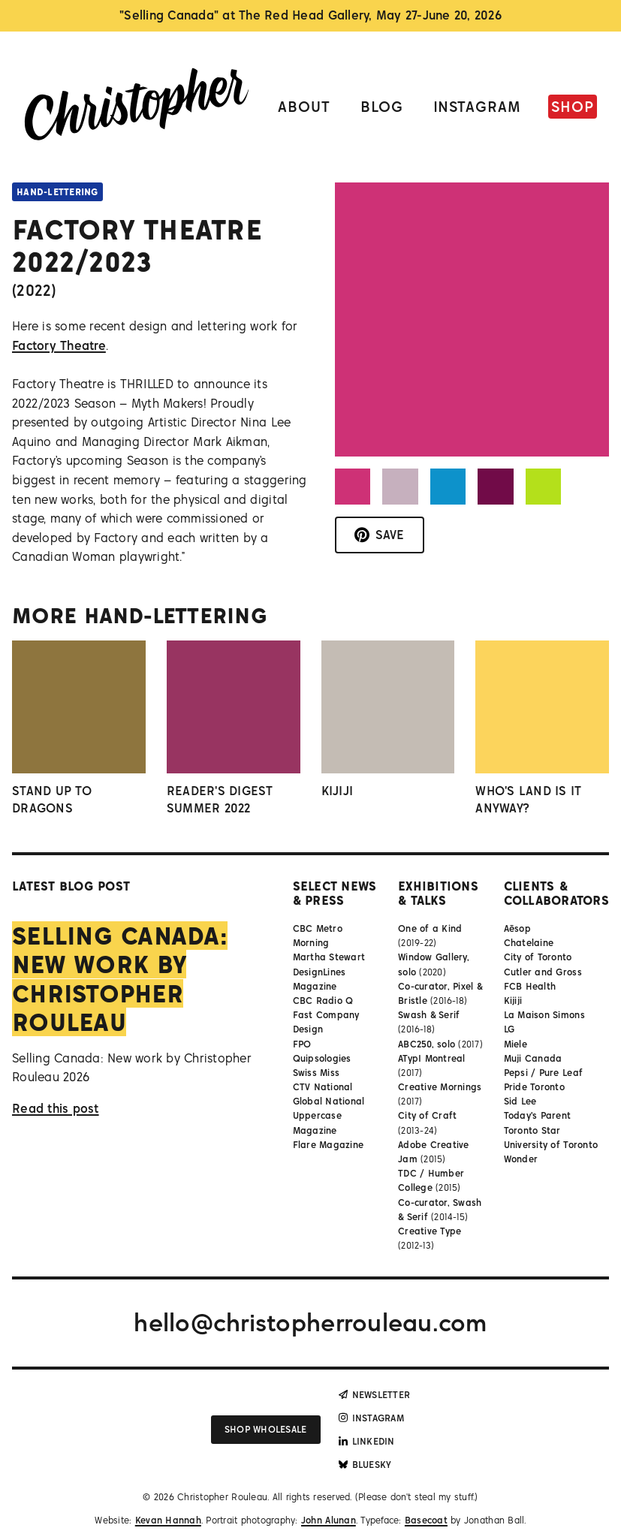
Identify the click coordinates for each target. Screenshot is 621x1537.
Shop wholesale (266, 1429)
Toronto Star (532, 1130)
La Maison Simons (544, 1014)
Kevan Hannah (168, 1520)
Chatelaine (529, 942)
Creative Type (429, 1231)
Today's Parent (537, 1115)
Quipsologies (322, 1058)
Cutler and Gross (543, 972)
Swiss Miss (316, 1072)
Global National (329, 1101)
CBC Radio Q (323, 1000)
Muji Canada (533, 1058)
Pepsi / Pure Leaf (543, 1072)
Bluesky (365, 1464)
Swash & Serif (429, 1014)
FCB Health (530, 986)
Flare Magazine (328, 1144)
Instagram (477, 106)
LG (509, 1029)
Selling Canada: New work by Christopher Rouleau (120, 978)
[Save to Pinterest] (379, 535)
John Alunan (328, 1520)
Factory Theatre (59, 345)
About (304, 106)
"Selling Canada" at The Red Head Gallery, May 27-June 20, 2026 (310, 15)
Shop (572, 106)
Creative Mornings (439, 1086)
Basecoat (426, 1520)
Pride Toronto (534, 1086)
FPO (302, 1044)
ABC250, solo (426, 1044)
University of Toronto (551, 1144)
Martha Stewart (329, 957)
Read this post (55, 1108)
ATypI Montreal (432, 1058)
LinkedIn (367, 1441)
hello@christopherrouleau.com (310, 1322)
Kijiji (513, 1000)
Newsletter (375, 1394)
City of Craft (427, 1115)
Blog (381, 106)
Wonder (521, 1159)
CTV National (323, 1086)
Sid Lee (520, 1101)
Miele (515, 1044)
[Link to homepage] (136, 107)
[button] (353, 487)
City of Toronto (538, 957)
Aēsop (517, 928)
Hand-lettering (57, 191)
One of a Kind (430, 928)
